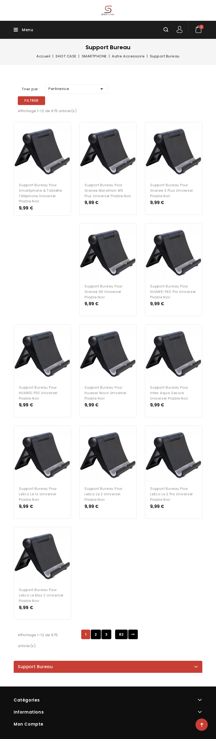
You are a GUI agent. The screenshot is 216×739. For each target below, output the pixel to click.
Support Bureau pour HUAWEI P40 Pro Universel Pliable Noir (173, 291)
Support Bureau (35, 667)
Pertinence (76, 89)
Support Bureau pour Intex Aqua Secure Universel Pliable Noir (169, 393)
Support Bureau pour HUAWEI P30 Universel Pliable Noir (38, 393)
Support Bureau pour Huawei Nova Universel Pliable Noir (105, 393)
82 (121, 634)
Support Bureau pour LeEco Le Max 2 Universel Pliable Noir (41, 595)
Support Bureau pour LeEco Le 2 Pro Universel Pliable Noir (171, 494)
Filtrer (31, 100)
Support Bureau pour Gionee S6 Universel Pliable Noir (103, 291)
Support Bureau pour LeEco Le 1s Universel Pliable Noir (38, 494)
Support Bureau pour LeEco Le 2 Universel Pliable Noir (103, 494)
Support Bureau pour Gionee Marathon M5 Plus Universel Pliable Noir (107, 190)
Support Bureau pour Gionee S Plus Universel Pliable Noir (171, 190)
